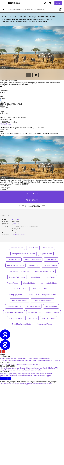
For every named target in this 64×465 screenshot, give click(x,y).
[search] (5, 9)
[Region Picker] (2, 353)
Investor (41, 374)
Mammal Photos (51, 306)
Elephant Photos (46, 254)
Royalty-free (15, 223)
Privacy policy (27, 384)
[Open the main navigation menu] (4, 3)
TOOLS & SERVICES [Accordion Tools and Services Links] (8, 366)
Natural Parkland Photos (14, 312)
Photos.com (20, 375)
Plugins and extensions (34, 368)
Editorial (23, 358)
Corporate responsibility (15, 374)
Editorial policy (16, 384)
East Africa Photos (50, 265)
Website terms (5, 384)
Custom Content (37, 358)
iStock (6, 375)
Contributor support (15, 360)
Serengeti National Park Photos (23, 254)
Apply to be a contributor (32, 360)
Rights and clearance (19, 368)
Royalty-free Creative (7, 358)
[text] (31, 9)
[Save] (28, 75)
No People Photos (34, 312)
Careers (27, 374)
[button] (32, 47)
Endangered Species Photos (20, 271)
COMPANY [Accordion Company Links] (5, 372)
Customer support (44, 375)
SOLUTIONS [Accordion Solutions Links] (5, 362)
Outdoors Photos (52, 312)
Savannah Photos (14, 259)
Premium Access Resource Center (29, 370)
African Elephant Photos (41, 289)
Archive (28, 358)
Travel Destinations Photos (21, 324)
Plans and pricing (13, 364)
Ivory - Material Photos (49, 283)
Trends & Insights (48, 368)
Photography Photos (15, 295)
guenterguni (15, 219)
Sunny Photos (32, 318)
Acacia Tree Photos (21, 289)
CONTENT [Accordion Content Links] (5, 356)
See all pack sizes (6, 120)
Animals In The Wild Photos (42, 301)
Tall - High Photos (48, 318)
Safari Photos (33, 248)
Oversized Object (15, 318)
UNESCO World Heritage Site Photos (42, 295)
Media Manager (6, 368)
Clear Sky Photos (29, 283)
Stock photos (46, 360)
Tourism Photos (12, 283)
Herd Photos (50, 277)
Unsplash (12, 375)
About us (3, 374)
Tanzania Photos (17, 248)
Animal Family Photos (19, 301)
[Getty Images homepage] (14, 3)
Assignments (35, 364)
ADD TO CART (32, 194)
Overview (3, 364)
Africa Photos (48, 248)
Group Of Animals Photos (44, 271)
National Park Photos (17, 277)
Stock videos (55, 360)
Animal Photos (51, 259)
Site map (49, 384)
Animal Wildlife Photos (15, 265)
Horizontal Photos (33, 306)
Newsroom (34, 374)
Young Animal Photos (44, 324)
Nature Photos (35, 277)
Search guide (12, 370)
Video (17, 358)
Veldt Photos (33, 265)
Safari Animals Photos (33, 259)
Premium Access (25, 364)
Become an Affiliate (31, 375)
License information (39, 384)
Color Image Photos (14, 306)
